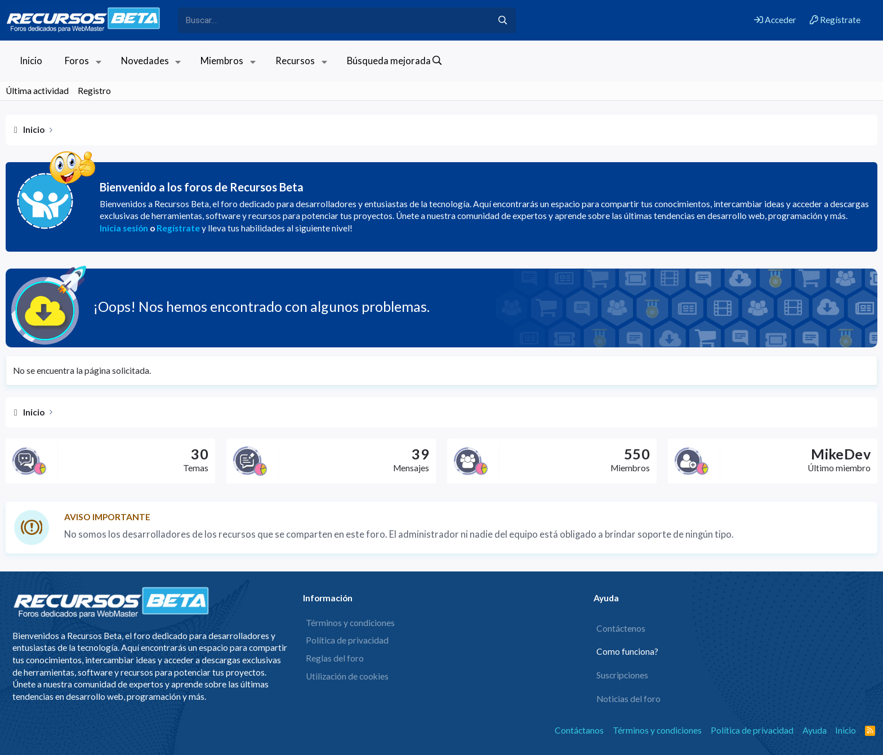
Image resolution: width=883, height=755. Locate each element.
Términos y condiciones (350, 623)
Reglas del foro (335, 658)
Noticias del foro (628, 699)
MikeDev (841, 453)
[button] (98, 61)
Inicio (31, 60)
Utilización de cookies (347, 676)
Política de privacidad (347, 640)
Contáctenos (620, 628)
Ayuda (814, 730)
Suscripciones (622, 675)
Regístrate (178, 228)
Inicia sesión (124, 228)
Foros (77, 60)
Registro (94, 91)
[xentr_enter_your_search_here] (334, 20)
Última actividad (37, 91)
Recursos (295, 60)
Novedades (145, 60)
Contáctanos (579, 730)
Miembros (221, 60)
